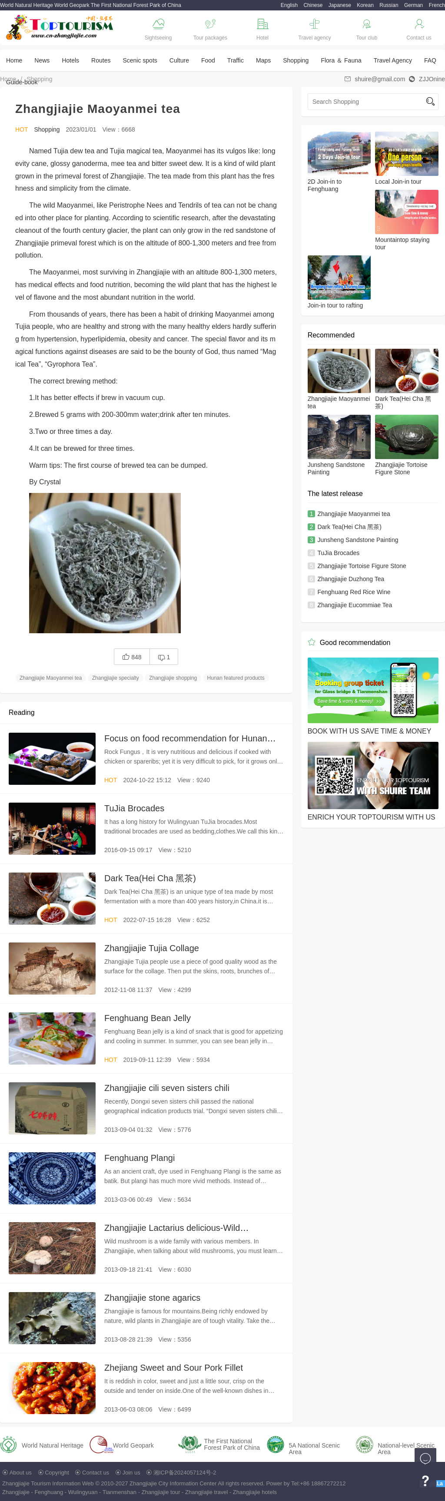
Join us (131, 1472)
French (437, 5)
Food (208, 60)
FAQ (430, 60)
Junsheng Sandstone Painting (357, 539)
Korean (365, 5)
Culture (179, 60)
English (289, 5)
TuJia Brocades (134, 808)
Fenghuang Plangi (139, 1158)
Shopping (296, 60)
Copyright (57, 1472)
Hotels (70, 60)
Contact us (95, 1472)
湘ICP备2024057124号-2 (184, 1472)
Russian (388, 5)
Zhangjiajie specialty (115, 678)
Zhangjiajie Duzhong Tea (350, 578)
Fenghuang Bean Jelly (147, 1018)
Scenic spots (140, 60)
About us (21, 1472)
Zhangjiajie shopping (173, 678)
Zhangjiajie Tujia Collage (151, 948)
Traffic (235, 60)
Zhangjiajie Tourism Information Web (48, 1483)
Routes (100, 60)
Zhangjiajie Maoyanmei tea (51, 678)
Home (14, 60)
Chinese (312, 5)
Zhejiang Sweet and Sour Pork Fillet (173, 1367)
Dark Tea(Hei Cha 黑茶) (150, 878)
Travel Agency (393, 60)
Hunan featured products (236, 678)
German (413, 5)
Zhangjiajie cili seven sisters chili (166, 1088)
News (42, 60)
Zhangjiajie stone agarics (152, 1298)
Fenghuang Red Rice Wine (353, 591)
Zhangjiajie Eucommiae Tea (354, 605)
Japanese (340, 5)
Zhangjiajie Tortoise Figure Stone (361, 565)
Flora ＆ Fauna (341, 60)
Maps (263, 60)
